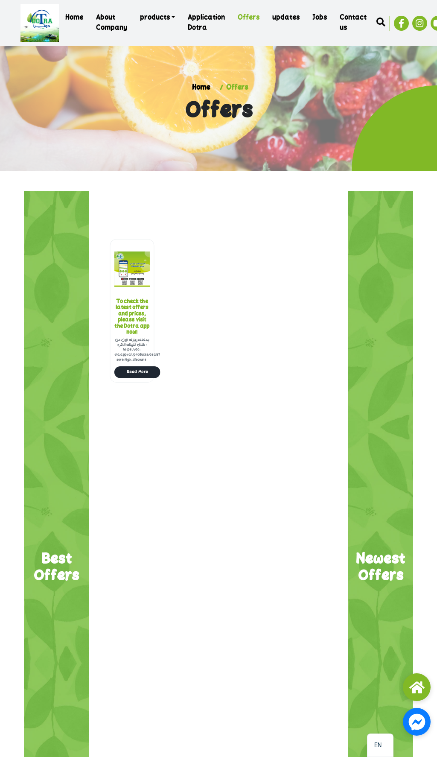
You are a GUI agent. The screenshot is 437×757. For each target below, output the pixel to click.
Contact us (353, 23)
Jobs (319, 18)
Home (74, 18)
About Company (111, 23)
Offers (248, 18)
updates (286, 18)
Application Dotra (206, 23)
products (155, 18)
